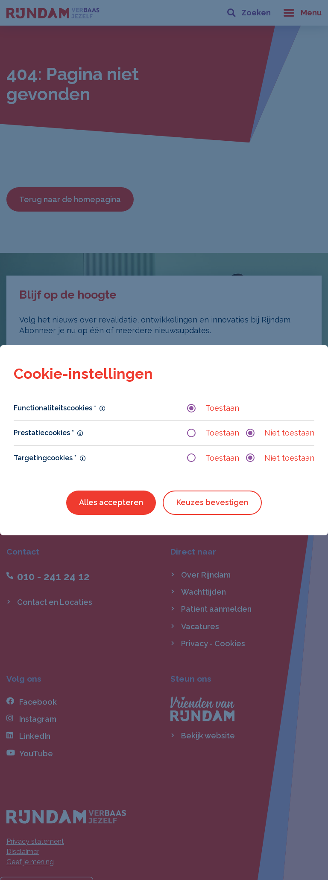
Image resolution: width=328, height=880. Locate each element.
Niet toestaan (280, 432)
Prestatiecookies (44, 433)
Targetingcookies (45, 458)
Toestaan (213, 408)
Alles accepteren (111, 502)
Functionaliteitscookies (55, 408)
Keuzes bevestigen (212, 502)
